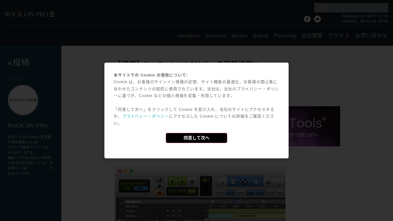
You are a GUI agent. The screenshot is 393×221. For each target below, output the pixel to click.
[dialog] (196, 110)
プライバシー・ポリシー (145, 116)
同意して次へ (196, 137)
